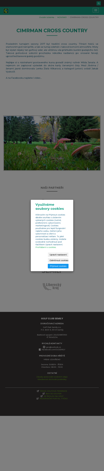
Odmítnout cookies (59, 260)
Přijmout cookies (58, 266)
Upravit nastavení (58, 255)
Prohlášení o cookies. (45, 247)
